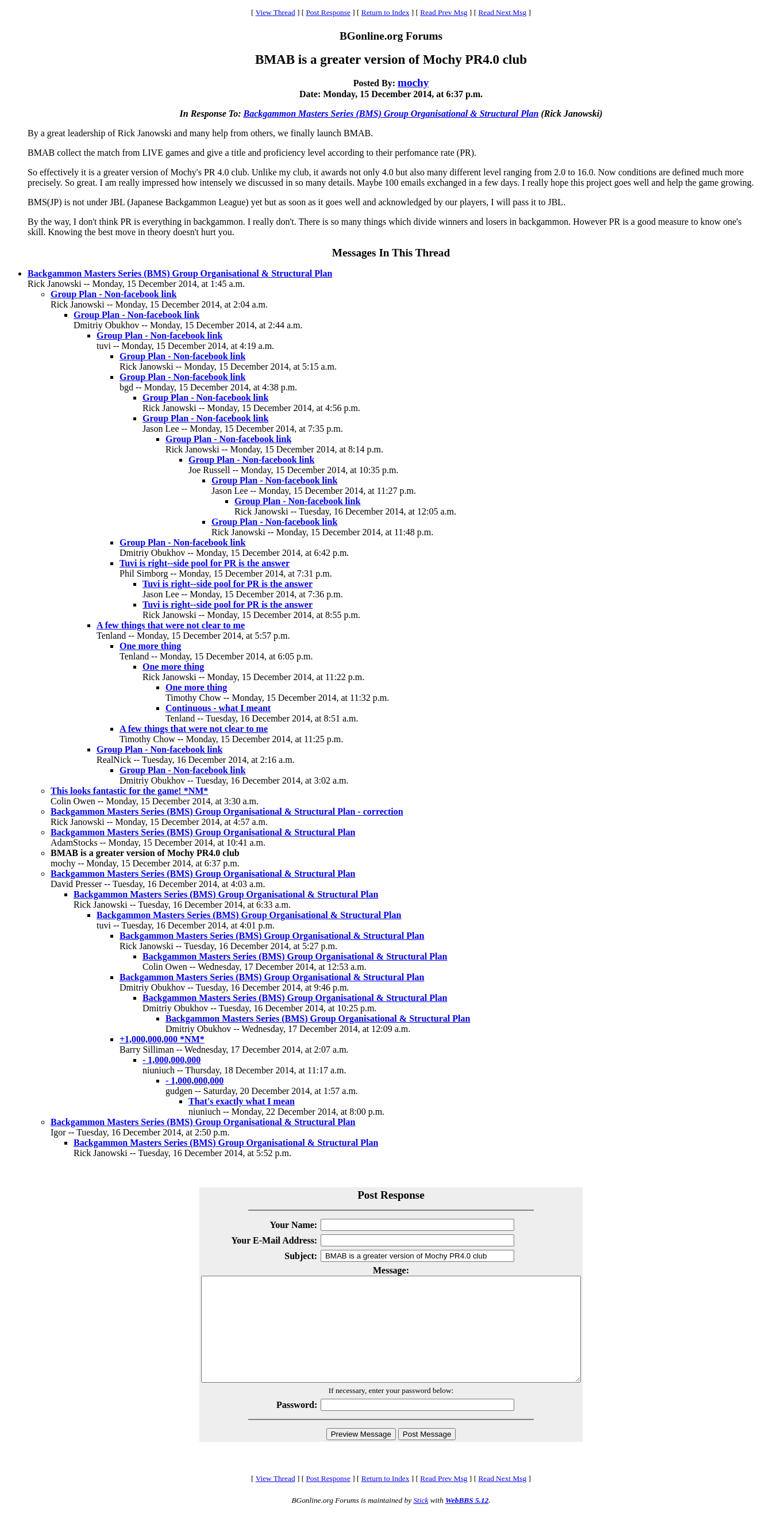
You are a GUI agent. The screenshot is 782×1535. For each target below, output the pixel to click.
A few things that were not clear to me (171, 625)
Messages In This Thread (391, 253)
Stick (420, 1521)
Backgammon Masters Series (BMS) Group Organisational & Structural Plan (390, 113)
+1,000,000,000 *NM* (162, 1039)
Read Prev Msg (443, 12)
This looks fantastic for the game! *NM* (129, 791)
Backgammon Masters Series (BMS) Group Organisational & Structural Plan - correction (227, 811)
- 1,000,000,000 (171, 1060)
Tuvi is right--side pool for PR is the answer (205, 563)
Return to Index (385, 12)
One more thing (150, 646)
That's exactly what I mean (241, 1101)
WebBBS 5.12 (466, 1521)
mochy (413, 82)
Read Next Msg (502, 12)
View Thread (275, 12)
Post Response (328, 12)
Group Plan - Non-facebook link (113, 294)
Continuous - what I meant (218, 708)
